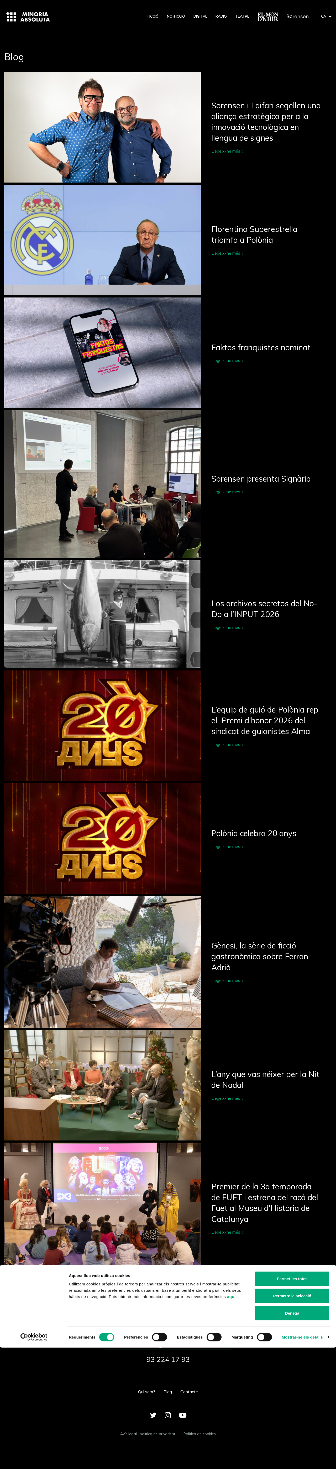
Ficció (153, 16)
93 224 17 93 (168, 1365)
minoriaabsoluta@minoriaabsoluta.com (168, 1346)
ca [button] (326, 16)
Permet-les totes (292, 1400)
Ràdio (221, 16)
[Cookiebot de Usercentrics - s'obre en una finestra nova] (34, 1459)
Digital (200, 16)
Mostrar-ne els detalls (302, 1458)
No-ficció (176, 16)
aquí (231, 1418)
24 (197, 1291)
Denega (292, 1434)
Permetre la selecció (292, 1417)
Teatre (242, 16)
